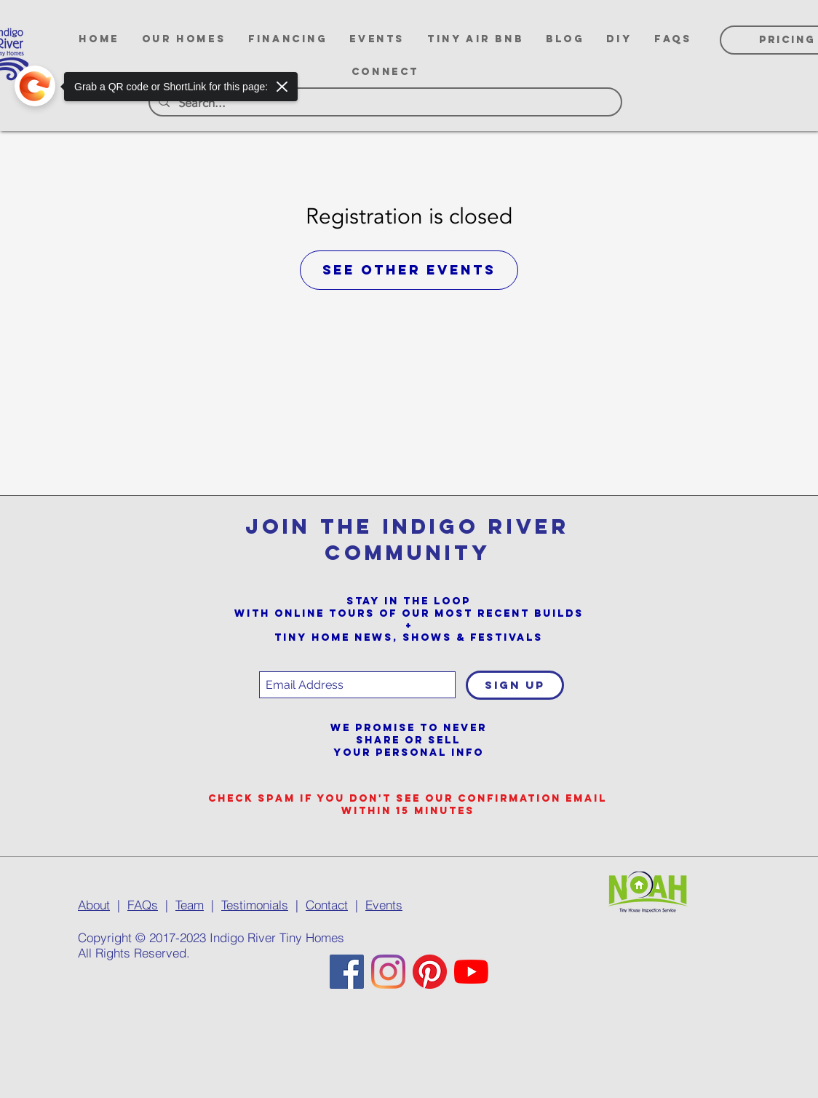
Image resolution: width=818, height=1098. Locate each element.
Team (189, 904)
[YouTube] (471, 972)
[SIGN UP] (515, 685)
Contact (327, 904)
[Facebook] (347, 972)
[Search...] (384, 103)
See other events (409, 269)
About (94, 904)
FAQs (142, 904)
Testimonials (254, 904)
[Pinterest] (430, 972)
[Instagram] (388, 972)
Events (383, 904)
